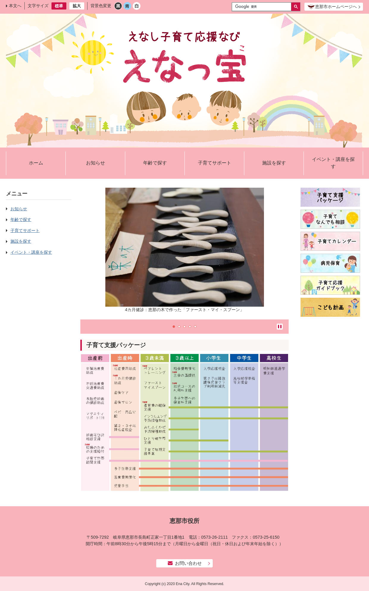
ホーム (36, 162)
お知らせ (95, 162)
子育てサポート (214, 162)
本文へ (15, 5)
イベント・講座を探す (333, 163)
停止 (280, 327)
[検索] (263, 7)
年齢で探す (155, 162)
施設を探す (274, 162)
